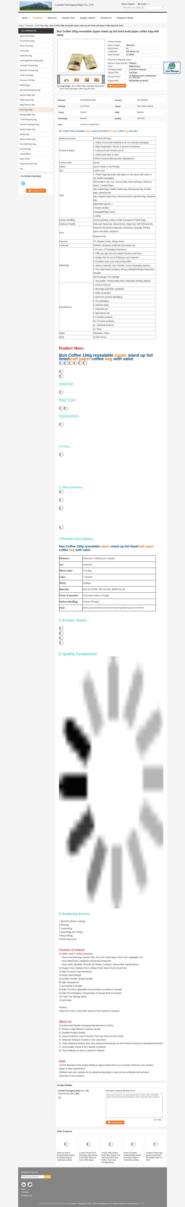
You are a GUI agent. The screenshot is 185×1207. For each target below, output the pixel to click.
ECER (141, 1204)
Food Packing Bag (27, 41)
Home (25, 18)
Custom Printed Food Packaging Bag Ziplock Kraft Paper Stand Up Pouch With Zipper (88, 1156)
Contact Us (105, 18)
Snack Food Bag (26, 46)
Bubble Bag (24, 134)
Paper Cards (25, 159)
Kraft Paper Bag (41, 26)
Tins (21, 169)
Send (47, 1177)
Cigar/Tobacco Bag (27, 105)
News (23, 1189)
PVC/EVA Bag (25, 149)
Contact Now (118, 86)
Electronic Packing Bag (29, 70)
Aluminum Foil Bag (27, 80)
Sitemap (25, 1192)
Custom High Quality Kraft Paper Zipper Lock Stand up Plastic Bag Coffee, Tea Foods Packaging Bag (110, 1157)
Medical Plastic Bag (27, 129)
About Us (52, 18)
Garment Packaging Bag (29, 124)
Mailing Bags (25, 85)
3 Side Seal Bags (26, 75)
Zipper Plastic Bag (27, 36)
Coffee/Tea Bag (26, 56)
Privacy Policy (44, 1204)
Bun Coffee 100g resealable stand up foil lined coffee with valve (98, 131)
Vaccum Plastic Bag (28, 139)
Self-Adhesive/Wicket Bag (30, 90)
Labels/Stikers (25, 154)
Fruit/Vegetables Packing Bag (31, 61)
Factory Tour (68, 18)
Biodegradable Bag (27, 115)
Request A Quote (125, 18)
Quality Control (87, 18)
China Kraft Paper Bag (61, 1204)
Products (37, 18)
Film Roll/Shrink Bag (28, 144)
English (145, 4)
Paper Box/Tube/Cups (28, 164)
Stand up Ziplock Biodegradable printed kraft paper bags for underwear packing (65, 1156)
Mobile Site (26, 1196)
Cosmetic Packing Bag (29, 65)
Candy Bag (24, 51)
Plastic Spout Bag (27, 100)
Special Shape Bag (27, 95)
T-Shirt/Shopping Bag (28, 120)
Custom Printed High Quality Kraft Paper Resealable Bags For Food (154, 1156)
